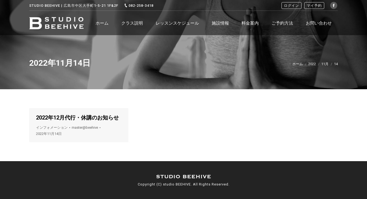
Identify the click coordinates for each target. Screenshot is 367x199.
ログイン (291, 6)
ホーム (297, 64)
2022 (312, 64)
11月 (325, 64)
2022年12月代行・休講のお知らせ (77, 117)
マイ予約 (314, 6)
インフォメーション (52, 127)
